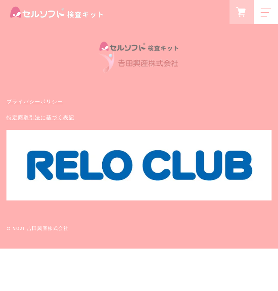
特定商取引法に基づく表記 (40, 117)
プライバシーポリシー (34, 102)
